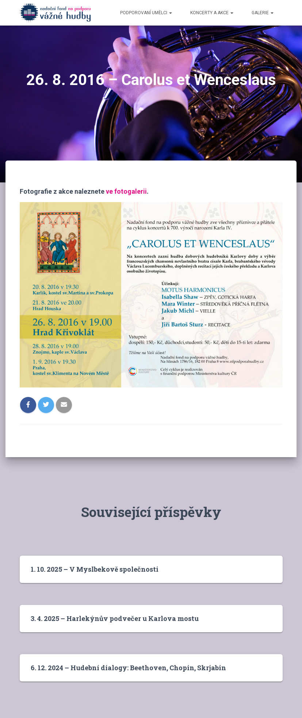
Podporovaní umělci (146, 12)
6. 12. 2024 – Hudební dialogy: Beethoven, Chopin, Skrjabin (128, 667)
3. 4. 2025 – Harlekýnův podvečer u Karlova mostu (115, 618)
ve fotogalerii (126, 191)
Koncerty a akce (211, 12)
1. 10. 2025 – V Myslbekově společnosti (94, 569)
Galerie (263, 12)
